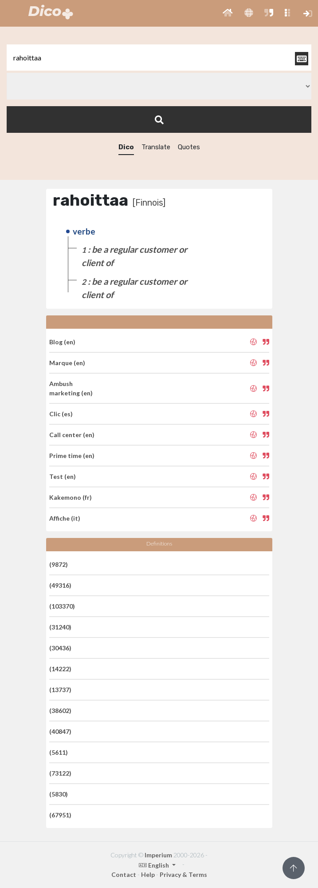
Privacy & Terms (183, 874)
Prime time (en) (71, 455)
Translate (155, 147)
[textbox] (159, 57)
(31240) (60, 627)
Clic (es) (61, 414)
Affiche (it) (64, 518)
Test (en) (62, 476)
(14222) (60, 669)
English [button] (154, 865)
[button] (228, 13)
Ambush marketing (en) (71, 388)
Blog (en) (62, 342)
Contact (123, 874)
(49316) (60, 585)
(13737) (60, 689)
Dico (126, 147)
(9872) (58, 564)
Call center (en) (71, 434)
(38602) (60, 710)
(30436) (60, 648)
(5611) (58, 752)
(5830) (58, 794)
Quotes (189, 147)
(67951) (60, 815)
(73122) (60, 773)
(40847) (60, 731)
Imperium (158, 855)
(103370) (62, 606)
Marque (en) (67, 362)
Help (148, 874)
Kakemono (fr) (70, 497)
